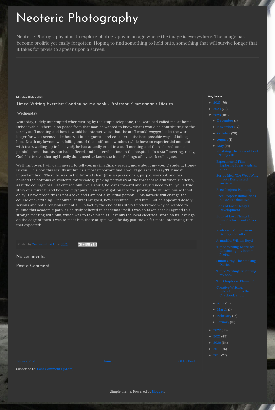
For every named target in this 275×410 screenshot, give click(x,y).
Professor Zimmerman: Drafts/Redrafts (234, 232)
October (224, 133)
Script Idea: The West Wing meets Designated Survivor (237, 179)
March (222, 309)
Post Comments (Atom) (55, 369)
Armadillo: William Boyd (234, 240)
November (225, 127)
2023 (217, 115)
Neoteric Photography (77, 19)
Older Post (186, 361)
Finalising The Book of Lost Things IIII (237, 153)
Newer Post (26, 361)
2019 (217, 349)
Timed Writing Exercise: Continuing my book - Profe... (235, 250)
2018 (217, 355)
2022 (217, 330)
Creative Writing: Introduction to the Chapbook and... (233, 291)
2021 (217, 336)
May (220, 146)
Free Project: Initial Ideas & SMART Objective (236, 198)
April (221, 303)
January (223, 322)
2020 (217, 342)
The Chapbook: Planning (235, 281)
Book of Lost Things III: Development (234, 208)
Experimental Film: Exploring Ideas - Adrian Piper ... (236, 165)
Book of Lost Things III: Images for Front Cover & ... (236, 220)
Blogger (158, 391)
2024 (217, 109)
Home (107, 361)
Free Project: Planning (233, 190)
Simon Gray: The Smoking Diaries (236, 263)
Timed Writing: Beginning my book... (236, 273)
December (225, 120)
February (224, 316)
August (223, 139)
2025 (217, 102)
